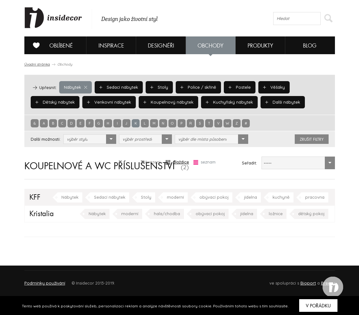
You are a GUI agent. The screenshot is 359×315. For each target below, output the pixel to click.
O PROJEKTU (42, 280)
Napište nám (82, 280)
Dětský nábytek (54, 102)
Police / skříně (197, 87)
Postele (238, 87)
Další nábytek (279, 102)
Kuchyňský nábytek (227, 102)
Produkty (260, 45)
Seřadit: (249, 162)
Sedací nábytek (118, 87)
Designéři (161, 45)
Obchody (211, 45)
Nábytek (75, 87)
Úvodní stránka (37, 64)
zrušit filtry (312, 139)
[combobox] (89, 139)
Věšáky (272, 87)
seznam (204, 162)
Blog (310, 45)
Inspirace (111, 45)
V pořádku (318, 306)
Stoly (158, 87)
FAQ (324, 280)
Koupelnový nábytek (167, 102)
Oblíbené (50, 45)
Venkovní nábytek (108, 102)
